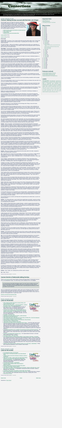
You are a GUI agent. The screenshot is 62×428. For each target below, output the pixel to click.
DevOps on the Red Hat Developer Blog (11, 33)
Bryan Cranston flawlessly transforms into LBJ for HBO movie (15, 371)
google (48, 84)
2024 (45, 29)
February (46, 55)
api (53, 87)
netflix (47, 86)
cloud (54, 82)
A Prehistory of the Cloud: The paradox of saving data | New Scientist (16, 370)
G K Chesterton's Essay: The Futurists (10, 352)
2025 (45, 28)
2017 (45, 37)
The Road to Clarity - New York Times (10, 335)
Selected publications (46, 21)
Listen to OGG (3, 36)
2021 (45, 32)
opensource (58, 81)
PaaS (43, 83)
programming (54, 86)
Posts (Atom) (8, 380)
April (45, 53)
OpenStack (44, 84)
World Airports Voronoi (7, 373)
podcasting (56, 83)
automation (55, 87)
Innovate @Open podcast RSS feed (48, 74)
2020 (45, 34)
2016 (45, 38)
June (45, 51)
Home (21, 377)
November (46, 41)
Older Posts (38, 377)
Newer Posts (3, 377)
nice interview (7, 279)
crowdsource (55, 85)
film (56, 84)
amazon (51, 87)
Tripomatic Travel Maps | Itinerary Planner (11, 366)
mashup (43, 86)
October (46, 42)
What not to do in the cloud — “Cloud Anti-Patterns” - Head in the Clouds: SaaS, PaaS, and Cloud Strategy (15, 305)
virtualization (54, 91)
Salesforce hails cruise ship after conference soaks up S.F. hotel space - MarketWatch (20, 343)
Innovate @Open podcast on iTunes (48, 73)
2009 (45, 63)
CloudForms (46, 87)
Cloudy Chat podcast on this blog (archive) (49, 75)
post (53, 83)
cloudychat (45, 81)
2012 (45, 60)
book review (51, 84)
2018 (45, 36)
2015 (45, 39)
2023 (45, 30)
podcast (43, 82)
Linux (60, 83)
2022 (45, 31)
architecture (51, 85)
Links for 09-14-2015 (7, 350)
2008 (45, 64)
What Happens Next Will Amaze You (10, 316)
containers (51, 82)
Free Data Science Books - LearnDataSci (11, 362)
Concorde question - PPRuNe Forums (10, 320)
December (46, 40)
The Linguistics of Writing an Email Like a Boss (12, 318)
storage (49, 91)
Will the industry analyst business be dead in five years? (14, 365)
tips (51, 91)
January (46, 56)
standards (46, 91)
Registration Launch (7, 306)
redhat (57, 82)
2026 (45, 27)
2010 (45, 62)
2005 (45, 68)
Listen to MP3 (3, 35)
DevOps (47, 82)
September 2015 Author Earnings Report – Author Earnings (14, 315)
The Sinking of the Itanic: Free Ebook (48, 22)
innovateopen (52, 81)
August (46, 49)
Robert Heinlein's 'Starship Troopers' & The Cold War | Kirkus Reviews (17, 319)
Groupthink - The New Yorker (9, 314)
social (58, 86)
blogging (60, 87)
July (45, 50)
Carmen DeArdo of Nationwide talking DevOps (15, 277)
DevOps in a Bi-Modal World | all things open (12, 333)
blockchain (49, 83)
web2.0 (57, 91)
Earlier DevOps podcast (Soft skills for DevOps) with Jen (14, 30)
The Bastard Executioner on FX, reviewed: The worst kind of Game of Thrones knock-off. (20, 329)
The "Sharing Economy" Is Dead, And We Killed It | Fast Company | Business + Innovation (20, 336)
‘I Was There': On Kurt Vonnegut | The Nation (12, 321)
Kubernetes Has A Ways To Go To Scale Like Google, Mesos (15, 322)
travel (60, 86)
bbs (57, 87)
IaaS (49, 87)
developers (59, 85)
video (43, 87)
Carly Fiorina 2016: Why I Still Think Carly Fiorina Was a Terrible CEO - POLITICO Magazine (21, 317)
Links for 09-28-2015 (7, 300)
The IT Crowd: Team (7, 31)
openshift (49, 86)
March (46, 54)
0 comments (14, 296)
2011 (45, 61)
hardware (59, 84)
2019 (45, 35)
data (55, 84)
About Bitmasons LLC (46, 20)
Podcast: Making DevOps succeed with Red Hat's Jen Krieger (19, 20)
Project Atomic (6, 32)
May (45, 52)
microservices (44, 85)
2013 (45, 59)
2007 (45, 65)
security (59, 82)
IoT (47, 85)
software (43, 91)
